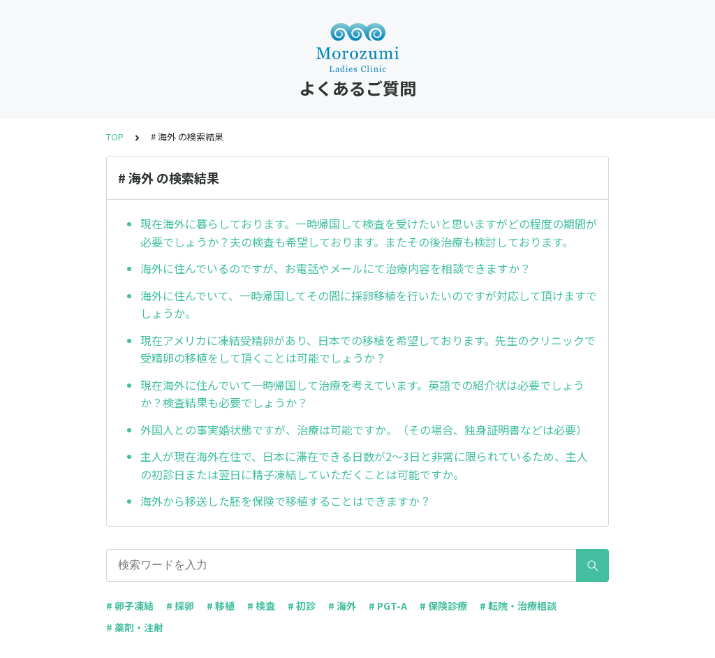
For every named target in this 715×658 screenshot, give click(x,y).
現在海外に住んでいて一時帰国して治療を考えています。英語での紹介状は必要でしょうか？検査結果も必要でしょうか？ (362, 393)
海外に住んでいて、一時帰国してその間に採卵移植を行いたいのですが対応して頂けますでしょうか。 (368, 304)
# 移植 (221, 606)
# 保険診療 (443, 606)
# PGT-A (388, 606)
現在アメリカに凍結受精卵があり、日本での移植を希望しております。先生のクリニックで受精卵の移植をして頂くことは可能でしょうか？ (368, 349)
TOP (115, 136)
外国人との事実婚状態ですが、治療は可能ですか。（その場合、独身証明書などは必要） (363, 429)
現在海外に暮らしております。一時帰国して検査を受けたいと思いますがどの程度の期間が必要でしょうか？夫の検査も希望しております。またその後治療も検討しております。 (368, 232)
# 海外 (342, 606)
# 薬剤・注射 (134, 627)
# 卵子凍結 (130, 606)
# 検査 (261, 606)
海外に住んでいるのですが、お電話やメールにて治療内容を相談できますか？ (335, 268)
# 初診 (302, 606)
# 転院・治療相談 (518, 606)
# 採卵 (180, 606)
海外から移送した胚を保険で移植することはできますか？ (285, 500)
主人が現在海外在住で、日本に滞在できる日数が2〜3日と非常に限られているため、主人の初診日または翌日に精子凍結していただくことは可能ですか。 (364, 465)
